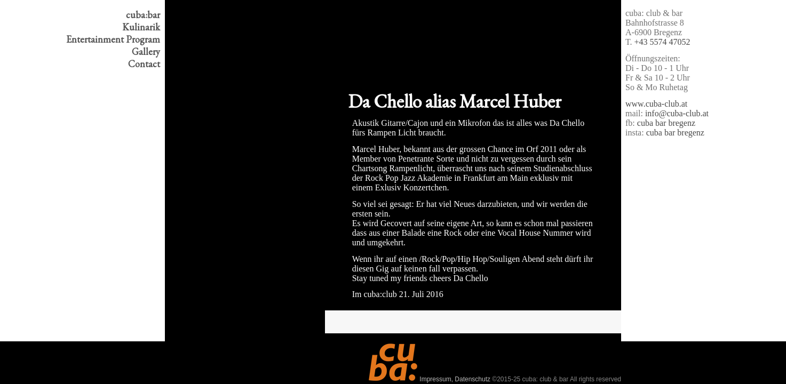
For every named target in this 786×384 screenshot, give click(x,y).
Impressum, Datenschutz (454, 379)
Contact (144, 64)
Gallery (146, 51)
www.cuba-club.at (656, 103)
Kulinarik (141, 27)
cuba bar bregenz (666, 122)
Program (113, 39)
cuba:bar (143, 15)
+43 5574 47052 (662, 41)
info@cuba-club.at (677, 113)
